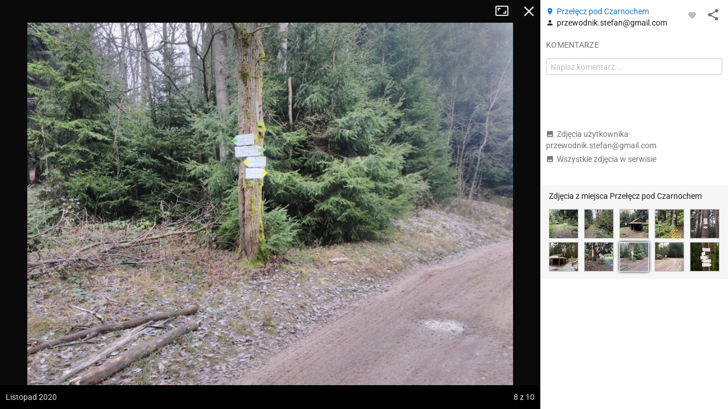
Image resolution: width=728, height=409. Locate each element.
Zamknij (529, 11)
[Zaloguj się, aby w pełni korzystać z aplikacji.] (692, 14)
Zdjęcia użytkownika (601, 140)
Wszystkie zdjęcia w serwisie (601, 159)
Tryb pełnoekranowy (506, 11)
